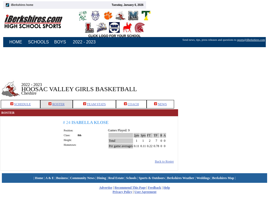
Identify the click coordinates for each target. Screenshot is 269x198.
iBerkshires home (22, 4)
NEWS (162, 104)
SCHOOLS (38, 42)
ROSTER (58, 104)
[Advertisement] (223, 85)
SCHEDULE (22, 104)
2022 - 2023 (84, 42)
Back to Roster (164, 161)
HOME (15, 42)
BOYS (60, 42)
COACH (133, 104)
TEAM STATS (96, 104)
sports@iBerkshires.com (251, 39)
